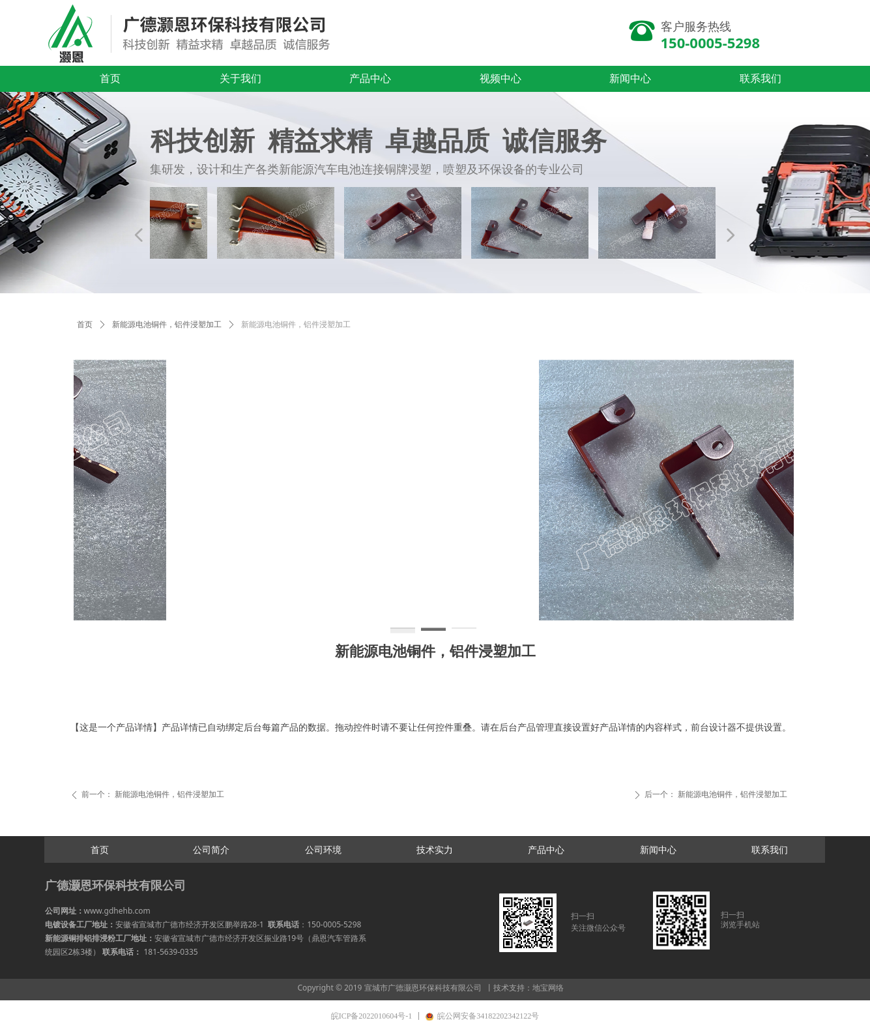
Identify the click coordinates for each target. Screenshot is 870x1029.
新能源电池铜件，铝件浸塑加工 (167, 324)
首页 (85, 324)
